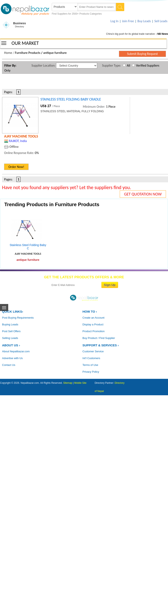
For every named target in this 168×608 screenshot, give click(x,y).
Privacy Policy (91, 371)
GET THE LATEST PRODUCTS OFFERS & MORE (84, 277)
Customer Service (93, 351)
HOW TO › (90, 311)
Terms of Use (90, 364)
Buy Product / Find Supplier (99, 338)
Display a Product (93, 324)
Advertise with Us (12, 358)
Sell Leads (160, 21)
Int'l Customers (91, 358)
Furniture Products (27, 53)
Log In (114, 21)
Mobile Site (80, 382)
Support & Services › (101, 345)
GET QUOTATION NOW (143, 194)
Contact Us (8, 364)
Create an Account (94, 317)
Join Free (128, 21)
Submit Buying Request (142, 54)
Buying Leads (10, 324)
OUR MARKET (25, 43)
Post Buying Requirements (18, 317)
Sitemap (67, 382)
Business (19, 25)
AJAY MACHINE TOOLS (21, 136)
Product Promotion (94, 331)
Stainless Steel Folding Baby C (28, 246)
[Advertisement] (43, 82)
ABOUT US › (11, 345)
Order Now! (16, 167)
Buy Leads (144, 21)
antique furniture (55, 53)
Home (8, 53)
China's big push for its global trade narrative (130, 33)
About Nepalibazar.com (16, 351)
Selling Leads (10, 338)
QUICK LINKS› (12, 311)
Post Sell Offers (11, 331)
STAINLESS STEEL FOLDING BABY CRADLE (70, 99)
